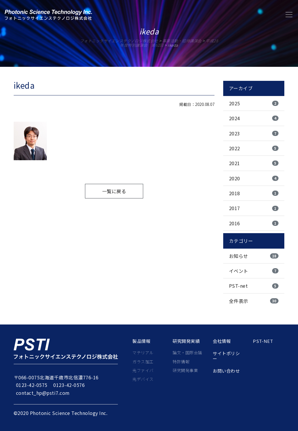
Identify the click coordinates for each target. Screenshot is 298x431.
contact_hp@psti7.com (43, 392)
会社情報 (222, 341)
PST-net (263, 341)
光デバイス (142, 379)
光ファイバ (142, 370)
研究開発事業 (185, 370)
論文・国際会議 (187, 352)
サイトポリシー (226, 356)
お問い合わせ (226, 371)
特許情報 (181, 361)
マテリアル (142, 352)
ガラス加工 (142, 361)
